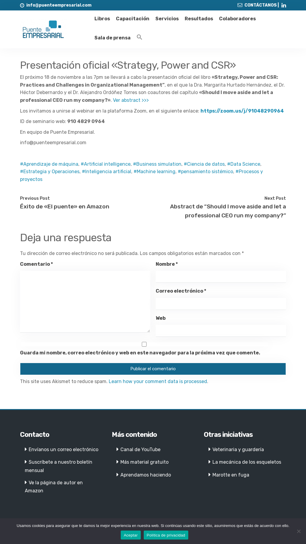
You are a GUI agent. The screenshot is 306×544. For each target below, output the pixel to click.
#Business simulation (157, 164)
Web (161, 318)
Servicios (167, 18)
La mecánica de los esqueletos (246, 462)
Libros (102, 18)
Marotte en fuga (230, 475)
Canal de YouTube (140, 449)
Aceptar (131, 535)
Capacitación (132, 18)
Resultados (199, 18)
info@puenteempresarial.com (58, 5)
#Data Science (243, 164)
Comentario (36, 264)
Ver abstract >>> (131, 100)
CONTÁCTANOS (260, 5)
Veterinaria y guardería (238, 449)
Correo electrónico (181, 291)
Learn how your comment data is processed (158, 381)
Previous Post (35, 198)
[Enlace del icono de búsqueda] (140, 37)
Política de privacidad (166, 535)
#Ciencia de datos (204, 164)
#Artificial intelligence (106, 164)
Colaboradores (237, 18)
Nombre (167, 264)
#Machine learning (154, 171)
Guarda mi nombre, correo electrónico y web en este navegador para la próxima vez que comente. (140, 353)
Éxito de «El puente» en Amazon (64, 206)
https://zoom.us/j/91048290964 (242, 111)
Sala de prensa (112, 38)
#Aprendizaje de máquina (49, 164)
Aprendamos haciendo (145, 475)
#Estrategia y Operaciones (49, 171)
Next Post (275, 198)
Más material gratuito (144, 462)
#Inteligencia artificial (106, 171)
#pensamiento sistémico (205, 171)
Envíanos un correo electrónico (63, 449)
